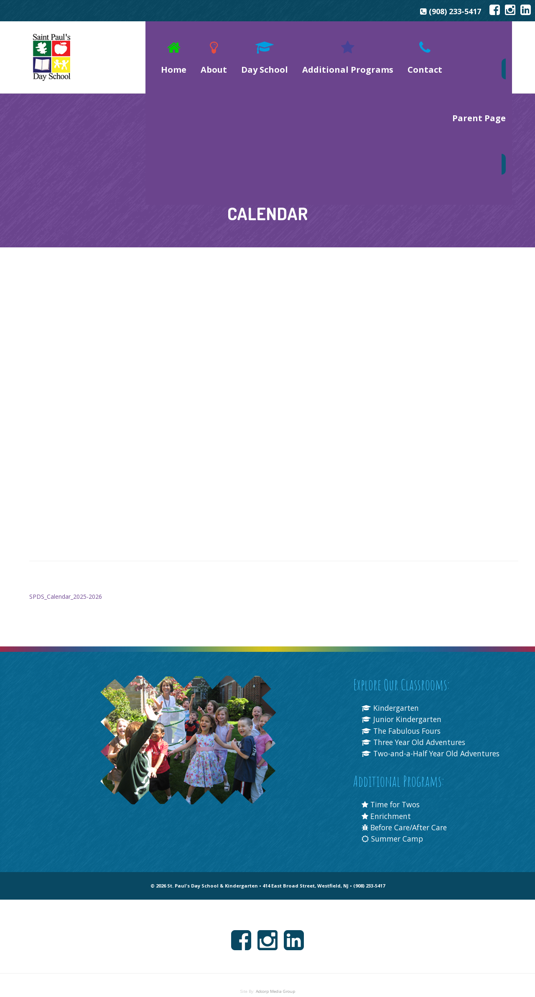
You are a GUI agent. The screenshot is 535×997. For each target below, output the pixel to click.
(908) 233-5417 (452, 11)
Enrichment (387, 810)
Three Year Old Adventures (416, 725)
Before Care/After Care (408, 821)
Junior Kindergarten (403, 702)
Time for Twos (392, 799)
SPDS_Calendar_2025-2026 (65, 579)
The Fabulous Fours (403, 713)
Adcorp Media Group (275, 985)
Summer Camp (393, 833)
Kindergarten (391, 690)
